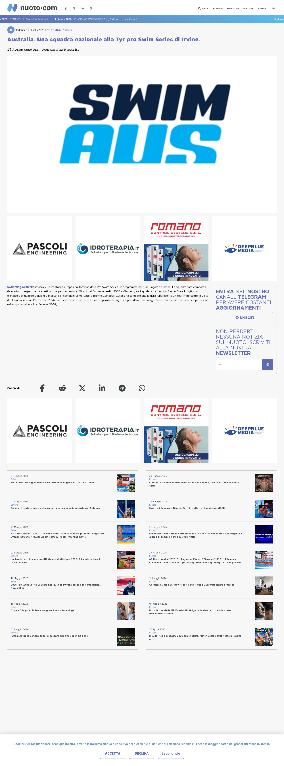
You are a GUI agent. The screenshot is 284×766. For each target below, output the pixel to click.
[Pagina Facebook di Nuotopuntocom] (66, 7)
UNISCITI (244, 318)
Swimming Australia (20, 287)
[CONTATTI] (262, 7)
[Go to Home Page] (48, 29)
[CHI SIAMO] (217, 7)
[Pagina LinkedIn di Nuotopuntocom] (82, 7)
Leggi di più (171, 753)
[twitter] (82, 388)
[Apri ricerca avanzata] (203, 7)
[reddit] (62, 388)
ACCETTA (112, 753)
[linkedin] (102, 388)
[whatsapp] (142, 388)
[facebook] (42, 388)
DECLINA (142, 753)
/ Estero (66, 29)
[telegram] (122, 388)
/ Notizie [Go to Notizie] (55, 29)
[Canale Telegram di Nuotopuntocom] (91, 7)
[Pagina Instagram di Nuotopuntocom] (74, 7)
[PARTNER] (248, 7)
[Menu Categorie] (273, 7)
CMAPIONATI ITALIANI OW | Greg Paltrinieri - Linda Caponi (100, 19)
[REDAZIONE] (233, 7)
